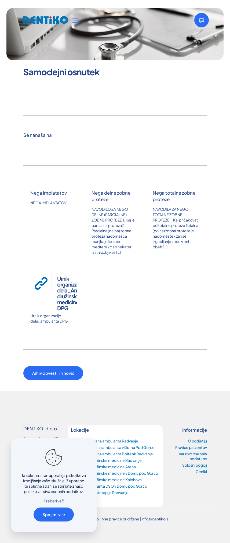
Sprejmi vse (53, 514)
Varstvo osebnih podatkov (193, 456)
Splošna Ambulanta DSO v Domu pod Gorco (109, 486)
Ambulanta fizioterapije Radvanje (100, 492)
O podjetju (197, 440)
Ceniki (201, 471)
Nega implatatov (48, 193)
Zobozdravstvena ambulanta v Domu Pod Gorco (113, 447)
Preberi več (54, 500)
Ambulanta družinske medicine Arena (103, 466)
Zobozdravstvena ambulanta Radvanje (104, 440)
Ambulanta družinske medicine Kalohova (106, 479)
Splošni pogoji (194, 465)
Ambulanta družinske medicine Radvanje (106, 460)
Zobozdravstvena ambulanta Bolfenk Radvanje (112, 453)
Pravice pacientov (191, 447)
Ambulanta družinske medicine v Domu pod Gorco (114, 473)
